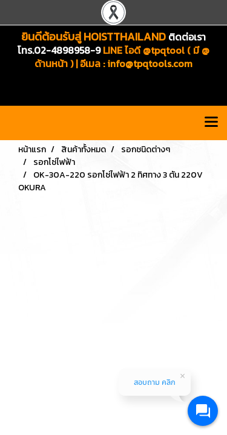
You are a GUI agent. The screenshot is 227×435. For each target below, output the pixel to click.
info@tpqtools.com (149, 63)
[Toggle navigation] (211, 122)
